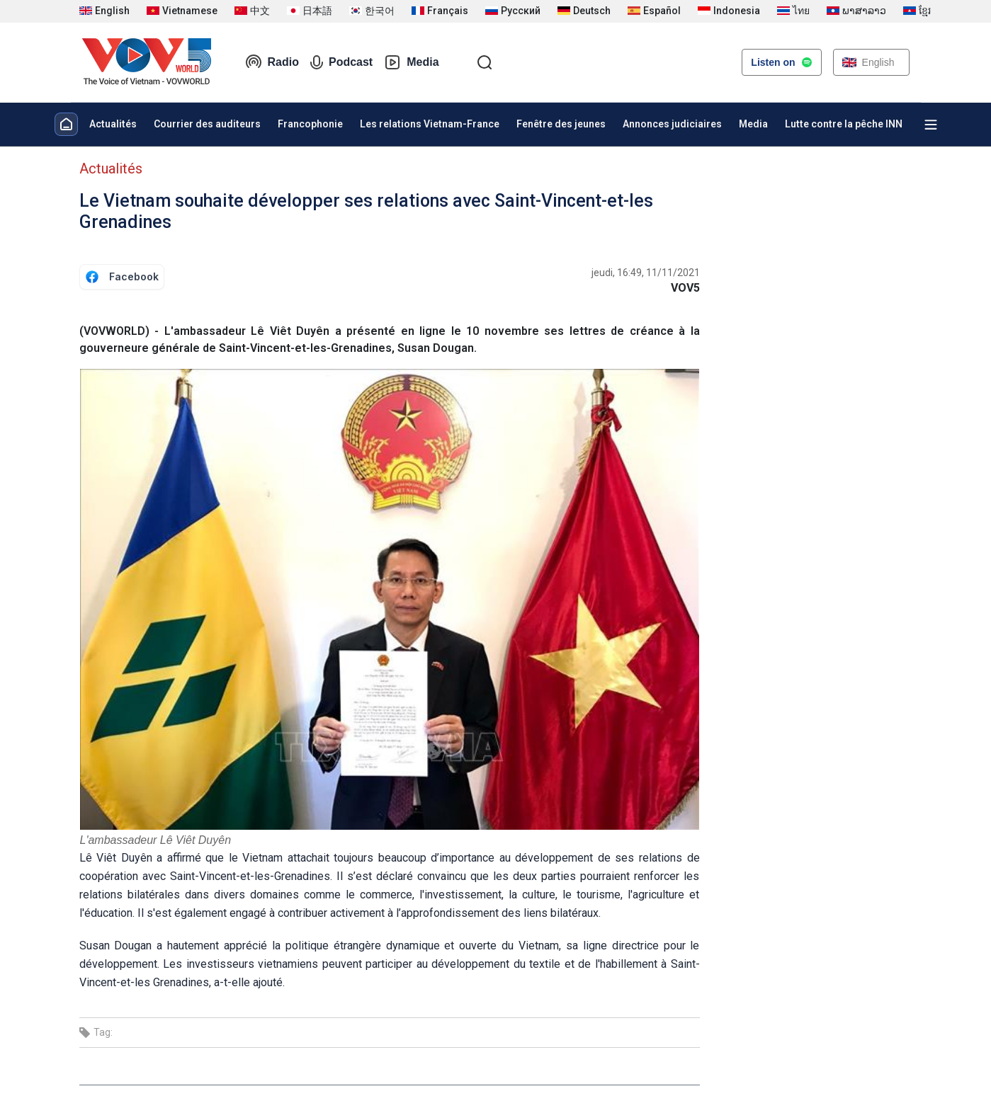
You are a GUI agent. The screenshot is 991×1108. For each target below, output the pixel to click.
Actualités (113, 124)
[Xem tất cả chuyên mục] (930, 125)
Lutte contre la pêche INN (843, 124)
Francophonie (310, 124)
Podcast (341, 62)
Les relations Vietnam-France (429, 124)
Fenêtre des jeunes (561, 124)
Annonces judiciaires (672, 124)
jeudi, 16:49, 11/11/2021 (645, 272)
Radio (272, 62)
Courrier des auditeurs (207, 124)
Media (411, 62)
